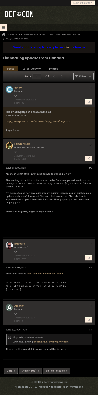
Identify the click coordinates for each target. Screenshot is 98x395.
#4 (90, 329)
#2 (90, 167)
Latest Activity (32, 69)
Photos (53, 69)
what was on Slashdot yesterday (45, 273)
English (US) (30, 371)
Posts (10, 69)
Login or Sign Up (82, 2)
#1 (90, 111)
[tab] (10, 68)
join (66, 47)
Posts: (17, 102)
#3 (90, 267)
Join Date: (19, 99)
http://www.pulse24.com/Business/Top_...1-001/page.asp (38, 121)
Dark (11, 371)
